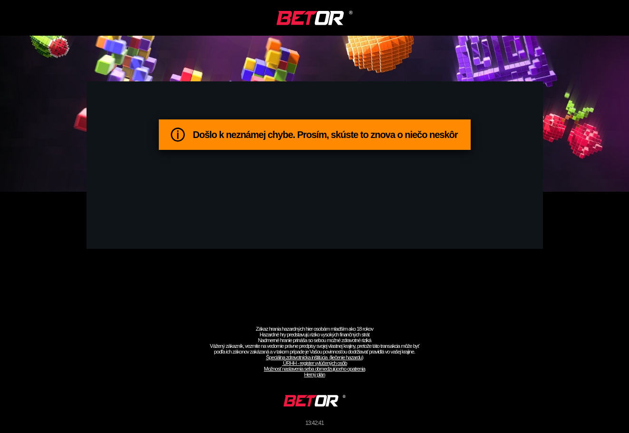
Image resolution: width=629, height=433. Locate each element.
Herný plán (314, 374)
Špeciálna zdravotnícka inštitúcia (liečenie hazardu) (314, 357)
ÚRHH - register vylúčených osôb (314, 363)
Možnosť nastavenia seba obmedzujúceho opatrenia (314, 369)
